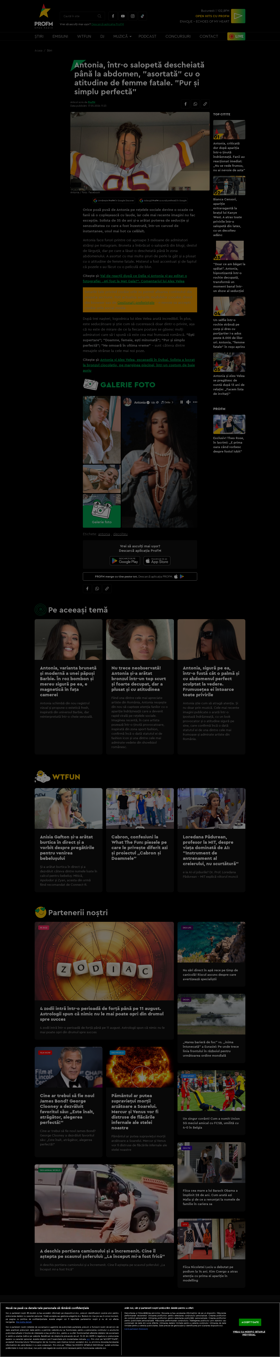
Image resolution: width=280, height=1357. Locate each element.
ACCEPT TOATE (250, 1322)
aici (88, 1339)
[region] (140, 1330)
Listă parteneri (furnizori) (136, 1329)
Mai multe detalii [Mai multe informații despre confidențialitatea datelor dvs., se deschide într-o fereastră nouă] (24, 1322)
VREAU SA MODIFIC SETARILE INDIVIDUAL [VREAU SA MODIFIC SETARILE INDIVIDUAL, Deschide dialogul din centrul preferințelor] (249, 1333)
